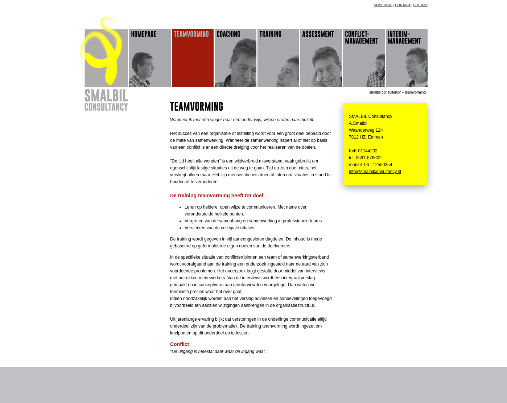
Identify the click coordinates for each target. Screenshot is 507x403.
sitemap (420, 5)
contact (403, 5)
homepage (383, 5)
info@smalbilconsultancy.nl (375, 171)
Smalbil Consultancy (385, 92)
